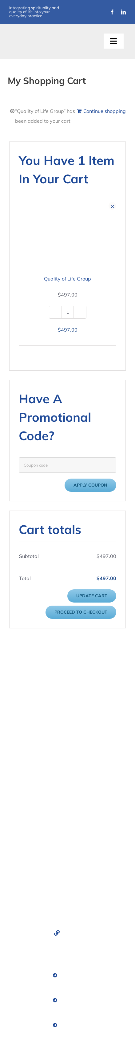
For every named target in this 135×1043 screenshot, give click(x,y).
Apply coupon (90, 485)
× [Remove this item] (112, 206)
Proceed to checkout (80, 612)
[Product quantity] (68, 312)
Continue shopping (104, 111)
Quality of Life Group (67, 279)
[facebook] (112, 12)
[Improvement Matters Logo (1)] (37, 37)
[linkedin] (123, 12)
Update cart (91, 596)
